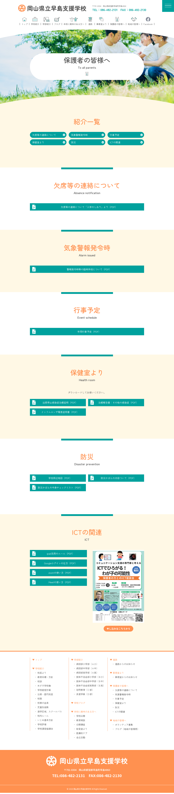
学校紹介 (39, 669)
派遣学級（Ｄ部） (85, 695)
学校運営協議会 (45, 729)
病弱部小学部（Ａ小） (87, 665)
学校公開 (80, 717)
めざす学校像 (44, 686)
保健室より (38, 142)
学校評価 (41, 725)
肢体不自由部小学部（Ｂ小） (90, 678)
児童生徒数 (43, 708)
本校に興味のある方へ (85, 712)
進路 (115, 660)
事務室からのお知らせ (126, 678)
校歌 (39, 699)
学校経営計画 (44, 691)
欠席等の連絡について (44, 135)
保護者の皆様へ (120, 687)
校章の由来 (43, 704)
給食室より (81, 730)
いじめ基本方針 (45, 721)
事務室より (118, 673)
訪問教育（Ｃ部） (85, 691)
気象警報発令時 (79, 135)
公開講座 (80, 725)
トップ (38, 660)
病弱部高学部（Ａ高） (87, 673)
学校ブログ (79, 704)
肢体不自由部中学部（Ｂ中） (90, 682)
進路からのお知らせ (125, 665)
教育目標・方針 (45, 678)
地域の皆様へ (119, 721)
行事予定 (114, 135)
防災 (73, 142)
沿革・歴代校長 (45, 695)
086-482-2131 (109, 10)
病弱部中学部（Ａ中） (87, 669)
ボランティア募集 (124, 725)
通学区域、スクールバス (49, 712)
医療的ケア (81, 734)
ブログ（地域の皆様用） (127, 730)
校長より (41, 673)
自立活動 (80, 738)
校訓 (39, 682)
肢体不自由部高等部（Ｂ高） (90, 686)
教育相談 (80, 721)
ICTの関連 (115, 142)
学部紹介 (78, 660)
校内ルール (43, 716)
